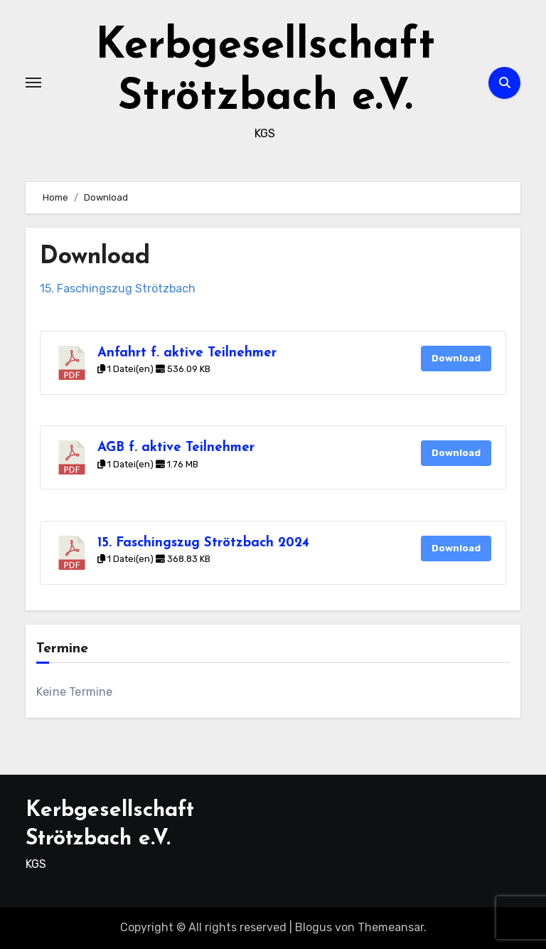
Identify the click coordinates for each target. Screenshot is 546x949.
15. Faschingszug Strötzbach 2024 (203, 543)
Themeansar (391, 927)
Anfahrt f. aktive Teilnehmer (187, 353)
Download (456, 358)
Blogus (313, 927)
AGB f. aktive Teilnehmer (176, 448)
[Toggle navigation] (33, 83)
